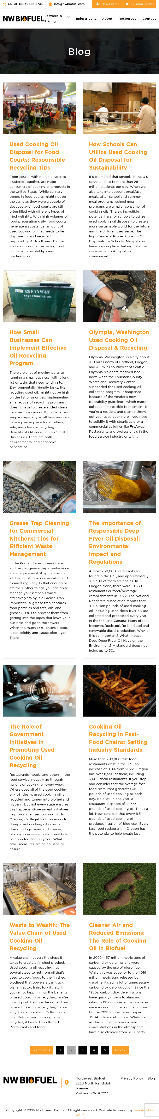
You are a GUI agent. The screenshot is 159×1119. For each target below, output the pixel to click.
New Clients (107, 4)
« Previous (41, 1050)
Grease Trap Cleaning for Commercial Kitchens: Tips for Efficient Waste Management (39, 538)
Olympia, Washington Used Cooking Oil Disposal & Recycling (119, 340)
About (107, 18)
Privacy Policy (131, 1078)
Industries (84, 18)
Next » (120, 1050)
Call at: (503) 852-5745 (23, 4)
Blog (151, 1078)
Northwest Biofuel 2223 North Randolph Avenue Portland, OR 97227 (86, 1086)
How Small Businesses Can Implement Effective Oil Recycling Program (38, 347)
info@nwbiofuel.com (66, 4)
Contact (149, 18)
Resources (127, 18)
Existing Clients (140, 4)
